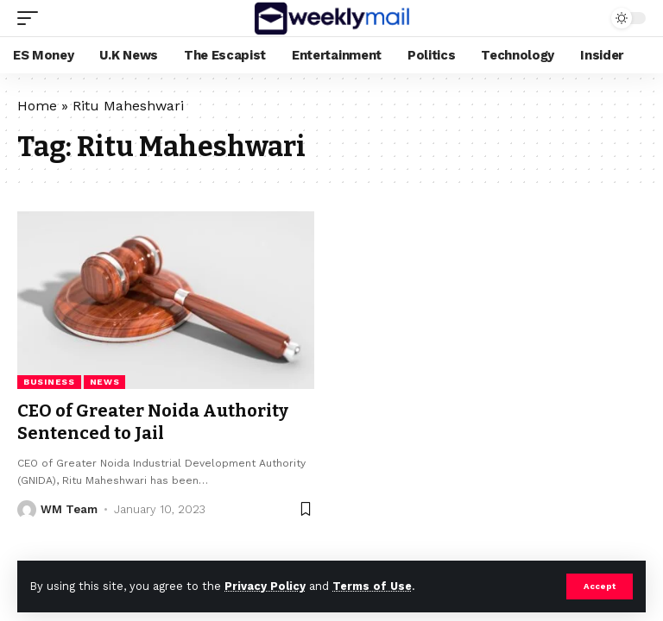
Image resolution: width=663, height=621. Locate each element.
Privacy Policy (265, 586)
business (49, 381)
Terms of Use (372, 586)
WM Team (69, 509)
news (105, 381)
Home (37, 105)
